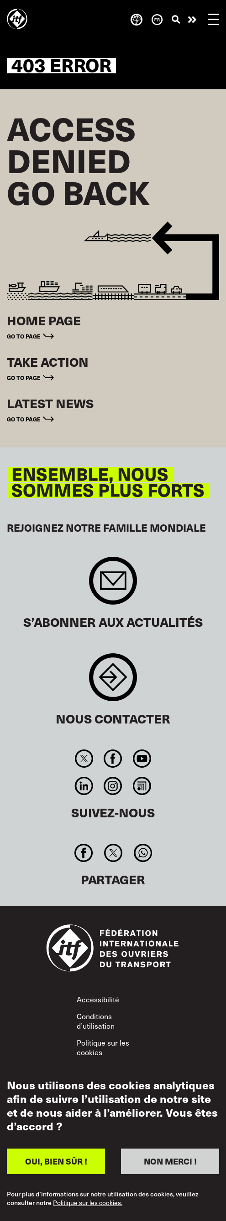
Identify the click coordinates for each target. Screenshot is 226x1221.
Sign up (113, 585)
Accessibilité (98, 999)
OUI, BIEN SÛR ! (56, 1161)
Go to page (24, 336)
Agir (192, 19)
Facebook (113, 758)
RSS (142, 786)
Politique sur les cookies (103, 1047)
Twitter (84, 758)
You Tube (142, 758)
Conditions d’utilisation (96, 1021)
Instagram (113, 786)
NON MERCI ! (170, 1161)
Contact (113, 681)
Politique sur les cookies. (87, 1203)
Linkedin (84, 786)
